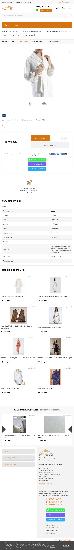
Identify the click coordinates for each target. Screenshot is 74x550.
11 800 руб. (55, 333)
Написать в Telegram (37, 169)
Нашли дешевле (11, 154)
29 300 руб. (55, 302)
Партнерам (27, 2)
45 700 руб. (55, 394)
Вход (59, 2)
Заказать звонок (46, 10)
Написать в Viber (37, 164)
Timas (53, 211)
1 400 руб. (42, 441)
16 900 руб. (18, 394)
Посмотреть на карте (46, 484)
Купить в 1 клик (50, 145)
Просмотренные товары (50, 410)
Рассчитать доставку (27, 154)
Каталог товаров (37, 25)
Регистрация (66, 2)
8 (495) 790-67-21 (42, 7)
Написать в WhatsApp (37, 160)
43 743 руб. (18, 333)
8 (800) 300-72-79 (54, 502)
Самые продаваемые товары (26, 410)
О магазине (18, 2)
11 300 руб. (55, 363)
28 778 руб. (18, 302)
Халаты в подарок (57, 257)
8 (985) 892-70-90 (54, 505)
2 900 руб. (8, 441)
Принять (66, 545)
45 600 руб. (18, 363)
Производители (7, 2)
